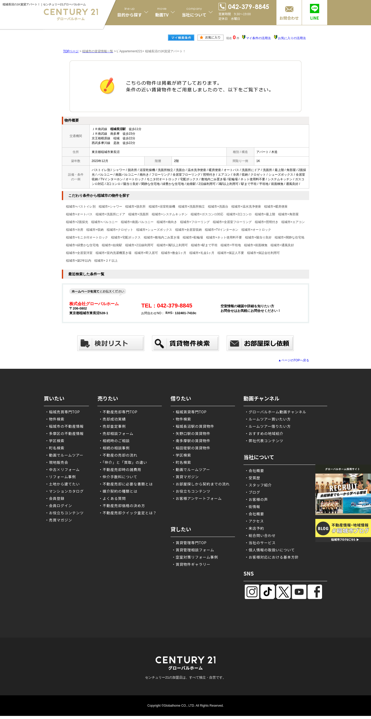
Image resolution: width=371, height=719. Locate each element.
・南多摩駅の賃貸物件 (191, 440)
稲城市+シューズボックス (154, 230)
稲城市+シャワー (110, 206)
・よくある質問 (112, 498)
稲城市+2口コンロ (239, 214)
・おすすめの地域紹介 (264, 433)
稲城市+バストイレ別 (81, 206)
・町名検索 (54, 448)
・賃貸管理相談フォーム (193, 549)
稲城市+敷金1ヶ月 (173, 253)
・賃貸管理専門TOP (189, 542)
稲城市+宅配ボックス (126, 237)
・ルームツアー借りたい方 (268, 426)
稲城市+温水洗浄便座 (246, 206)
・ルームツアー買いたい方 (268, 419)
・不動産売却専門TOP (118, 411)
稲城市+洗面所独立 (191, 206)
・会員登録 (54, 498)
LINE (314, 18)
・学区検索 (54, 440)
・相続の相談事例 (114, 448)
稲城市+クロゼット (120, 230)
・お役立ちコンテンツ (64, 512)
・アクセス (254, 521)
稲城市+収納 (95, 230)
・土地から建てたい (62, 484)
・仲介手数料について (118, 476)
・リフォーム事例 (60, 476)
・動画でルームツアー (64, 455)
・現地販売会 (56, 462)
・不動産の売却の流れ (118, 455)
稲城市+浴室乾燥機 (162, 206)
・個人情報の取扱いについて (270, 549)
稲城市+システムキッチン (170, 214)
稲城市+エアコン (293, 222)
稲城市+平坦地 (231, 245)
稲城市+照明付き (266, 222)
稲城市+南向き (167, 222)
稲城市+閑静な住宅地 (289, 237)
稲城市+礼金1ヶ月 (202, 253)
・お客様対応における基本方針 (272, 557)
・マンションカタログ (64, 491)
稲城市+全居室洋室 (79, 253)
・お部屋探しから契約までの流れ (201, 484)
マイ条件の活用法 (258, 38)
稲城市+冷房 (74, 230)
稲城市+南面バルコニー (137, 222)
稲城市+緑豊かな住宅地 (82, 245)
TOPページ (71, 51)
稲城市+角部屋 (288, 214)
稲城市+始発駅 (112, 245)
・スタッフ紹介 (258, 485)
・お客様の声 (256, 499)
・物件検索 (54, 419)
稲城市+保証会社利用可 (263, 253)
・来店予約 (254, 528)
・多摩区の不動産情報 (64, 433)
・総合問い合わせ (260, 535)
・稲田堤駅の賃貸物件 (191, 448)
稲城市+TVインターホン (221, 230)
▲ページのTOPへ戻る (293, 360)
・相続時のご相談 (114, 440)
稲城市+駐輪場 (193, 237)
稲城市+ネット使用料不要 (224, 237)
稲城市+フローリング (195, 222)
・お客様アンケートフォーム (197, 498)
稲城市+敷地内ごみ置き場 (162, 237)
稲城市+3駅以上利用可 (172, 245)
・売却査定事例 (112, 426)
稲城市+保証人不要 (230, 253)
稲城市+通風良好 (282, 245)
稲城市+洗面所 (138, 214)
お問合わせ (289, 18)
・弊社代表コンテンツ (264, 440)
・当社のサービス (260, 542)
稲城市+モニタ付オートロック (87, 237)
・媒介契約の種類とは (118, 491)
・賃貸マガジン (185, 476)
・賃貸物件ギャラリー (191, 564)
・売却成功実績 (112, 419)
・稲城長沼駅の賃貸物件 (193, 426)
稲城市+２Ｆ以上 (106, 260)
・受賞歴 (252, 477)
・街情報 (252, 506)
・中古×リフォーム (62, 469)
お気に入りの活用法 (292, 38)
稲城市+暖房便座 (276, 206)
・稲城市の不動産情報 (64, 426)
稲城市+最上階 (265, 214)
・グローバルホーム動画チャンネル (275, 411)
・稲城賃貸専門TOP (189, 411)
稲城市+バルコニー (104, 222)
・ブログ (252, 492)
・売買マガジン (58, 520)
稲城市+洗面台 (218, 206)
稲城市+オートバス (79, 214)
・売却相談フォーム (116, 433)
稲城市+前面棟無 (255, 245)
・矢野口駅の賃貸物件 (191, 433)
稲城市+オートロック (256, 230)
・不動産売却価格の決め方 (122, 505)
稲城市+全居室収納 (188, 230)
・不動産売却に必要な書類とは (126, 484)
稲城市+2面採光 (77, 222)
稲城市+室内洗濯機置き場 (113, 253)
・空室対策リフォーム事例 (195, 557)
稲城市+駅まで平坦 (204, 245)
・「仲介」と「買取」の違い (123, 462)
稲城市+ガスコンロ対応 (207, 214)
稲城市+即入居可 (146, 253)
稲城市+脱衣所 (135, 206)
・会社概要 (254, 470)
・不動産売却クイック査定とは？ (128, 512)
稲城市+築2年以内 (78, 260)
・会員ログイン (58, 505)
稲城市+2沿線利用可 (139, 245)
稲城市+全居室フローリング (232, 222)
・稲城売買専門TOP (62, 411)
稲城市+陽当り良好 (258, 237)
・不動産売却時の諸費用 (120, 469)
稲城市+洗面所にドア (110, 214)
